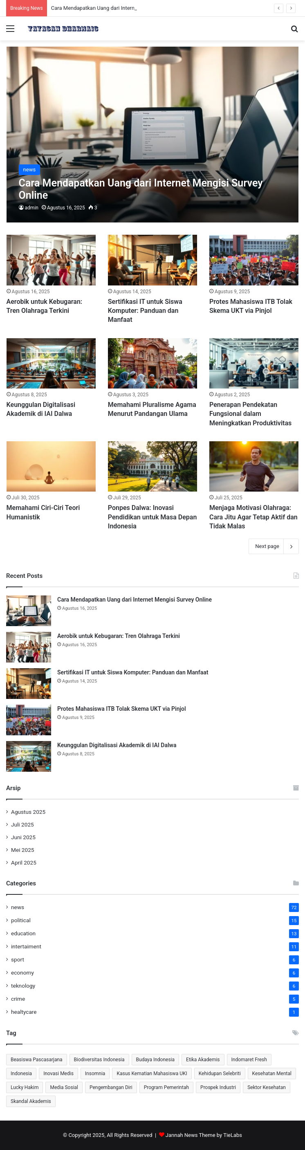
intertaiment (26, 946)
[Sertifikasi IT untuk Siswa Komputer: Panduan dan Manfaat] (152, 260)
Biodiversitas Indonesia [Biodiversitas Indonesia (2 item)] (99, 1059)
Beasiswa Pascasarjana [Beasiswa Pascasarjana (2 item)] (37, 1059)
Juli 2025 (22, 824)
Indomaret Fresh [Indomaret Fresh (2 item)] (249, 1059)
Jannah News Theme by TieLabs (204, 1135)
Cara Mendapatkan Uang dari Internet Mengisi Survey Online (134, 599)
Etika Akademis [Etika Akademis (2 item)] (203, 1059)
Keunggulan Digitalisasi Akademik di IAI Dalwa (116, 745)
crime (18, 998)
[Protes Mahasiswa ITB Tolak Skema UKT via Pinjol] (253, 260)
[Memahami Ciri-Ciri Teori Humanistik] (51, 466)
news (17, 907)
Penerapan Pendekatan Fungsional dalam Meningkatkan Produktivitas (250, 414)
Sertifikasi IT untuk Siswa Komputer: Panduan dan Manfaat (145, 311)
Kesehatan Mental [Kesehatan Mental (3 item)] (272, 1073)
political (21, 920)
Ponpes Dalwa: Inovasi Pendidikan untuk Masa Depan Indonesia (152, 517)
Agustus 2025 (28, 812)
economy (22, 972)
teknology (23, 985)
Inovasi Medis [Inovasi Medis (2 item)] (58, 1073)
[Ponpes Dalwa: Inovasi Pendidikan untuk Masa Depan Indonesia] (152, 466)
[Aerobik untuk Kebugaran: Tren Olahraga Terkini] (51, 260)
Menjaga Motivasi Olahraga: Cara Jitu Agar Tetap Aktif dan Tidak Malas (253, 517)
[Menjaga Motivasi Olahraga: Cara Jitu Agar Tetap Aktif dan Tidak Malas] (253, 466)
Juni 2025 (23, 837)
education (23, 933)
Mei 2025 (22, 850)
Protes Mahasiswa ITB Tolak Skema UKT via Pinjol (121, 708)
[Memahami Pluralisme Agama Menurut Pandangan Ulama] (152, 363)
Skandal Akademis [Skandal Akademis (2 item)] (31, 1101)
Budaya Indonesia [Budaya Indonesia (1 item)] (155, 1059)
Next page (273, 546)
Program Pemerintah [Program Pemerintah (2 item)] (166, 1087)
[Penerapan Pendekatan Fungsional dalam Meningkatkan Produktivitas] (253, 363)
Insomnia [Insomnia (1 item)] (95, 1073)
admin (31, 208)
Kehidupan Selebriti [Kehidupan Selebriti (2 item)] (220, 1073)
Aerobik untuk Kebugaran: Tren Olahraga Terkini (118, 636)
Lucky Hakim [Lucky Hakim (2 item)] (24, 1087)
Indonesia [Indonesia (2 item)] (21, 1073)
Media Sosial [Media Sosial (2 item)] (64, 1087)
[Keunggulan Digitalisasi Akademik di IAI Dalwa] (51, 363)
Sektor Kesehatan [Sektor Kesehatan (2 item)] (266, 1087)
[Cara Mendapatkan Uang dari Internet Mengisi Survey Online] (153, 135)
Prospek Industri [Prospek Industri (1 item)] (218, 1087)
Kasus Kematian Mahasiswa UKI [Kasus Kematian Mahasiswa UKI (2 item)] (152, 1073)
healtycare (24, 1011)
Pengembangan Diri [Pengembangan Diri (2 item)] (111, 1087)
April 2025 (23, 862)
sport (17, 959)
